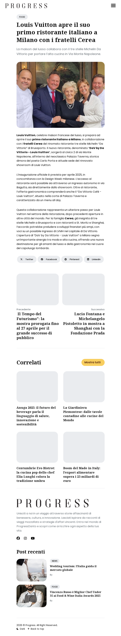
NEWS (54, 561)
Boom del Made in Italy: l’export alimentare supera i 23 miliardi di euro (81, 474)
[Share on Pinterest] (72, 259)
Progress (30, 625)
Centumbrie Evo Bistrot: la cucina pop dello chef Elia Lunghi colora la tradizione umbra (36, 474)
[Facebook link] (19, 538)
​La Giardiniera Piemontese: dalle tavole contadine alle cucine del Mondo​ (83, 414)
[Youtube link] (32, 538)
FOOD (22, 16)
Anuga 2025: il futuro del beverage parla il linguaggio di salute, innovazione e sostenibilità (36, 416)
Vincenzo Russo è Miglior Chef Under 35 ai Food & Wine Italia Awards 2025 (75, 594)
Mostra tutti (92, 362)
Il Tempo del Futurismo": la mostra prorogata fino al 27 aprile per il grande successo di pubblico (38, 325)
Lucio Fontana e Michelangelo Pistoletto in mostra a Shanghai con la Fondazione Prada (84, 323)
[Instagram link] (25, 538)
